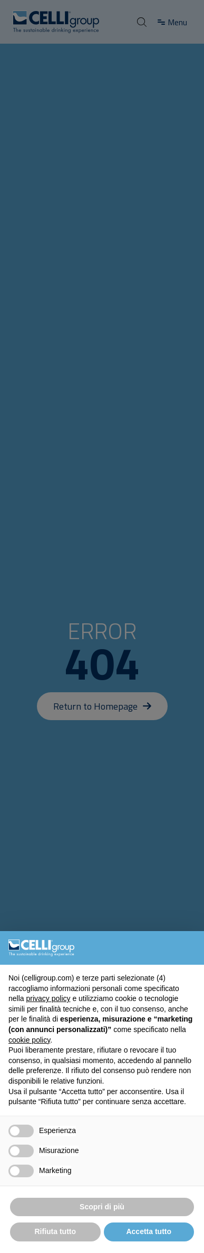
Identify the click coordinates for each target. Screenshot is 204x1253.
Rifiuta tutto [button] (55, 1231)
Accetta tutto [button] (148, 1231)
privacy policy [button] (48, 998)
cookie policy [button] (29, 1040)
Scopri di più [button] (102, 1207)
